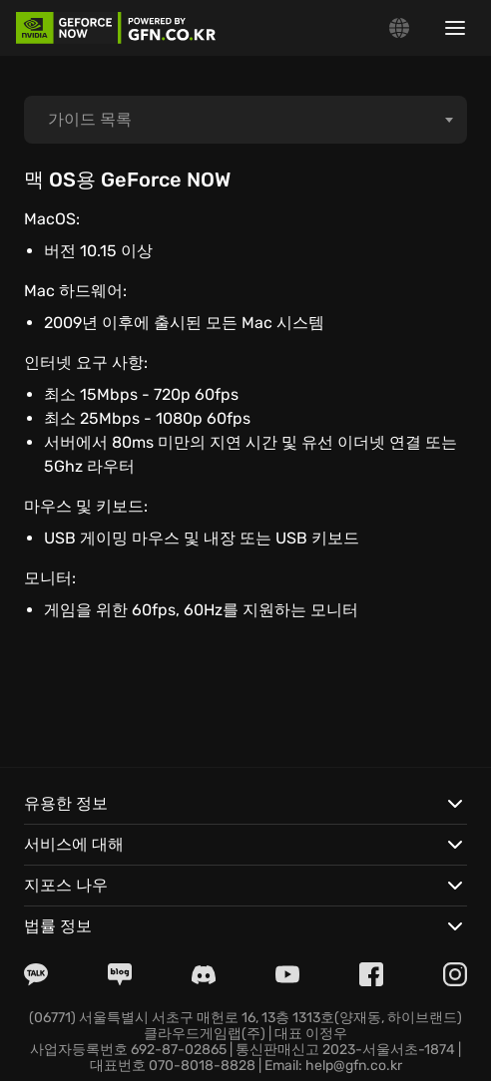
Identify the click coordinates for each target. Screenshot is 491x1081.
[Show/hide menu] (455, 28)
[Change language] (399, 28)
